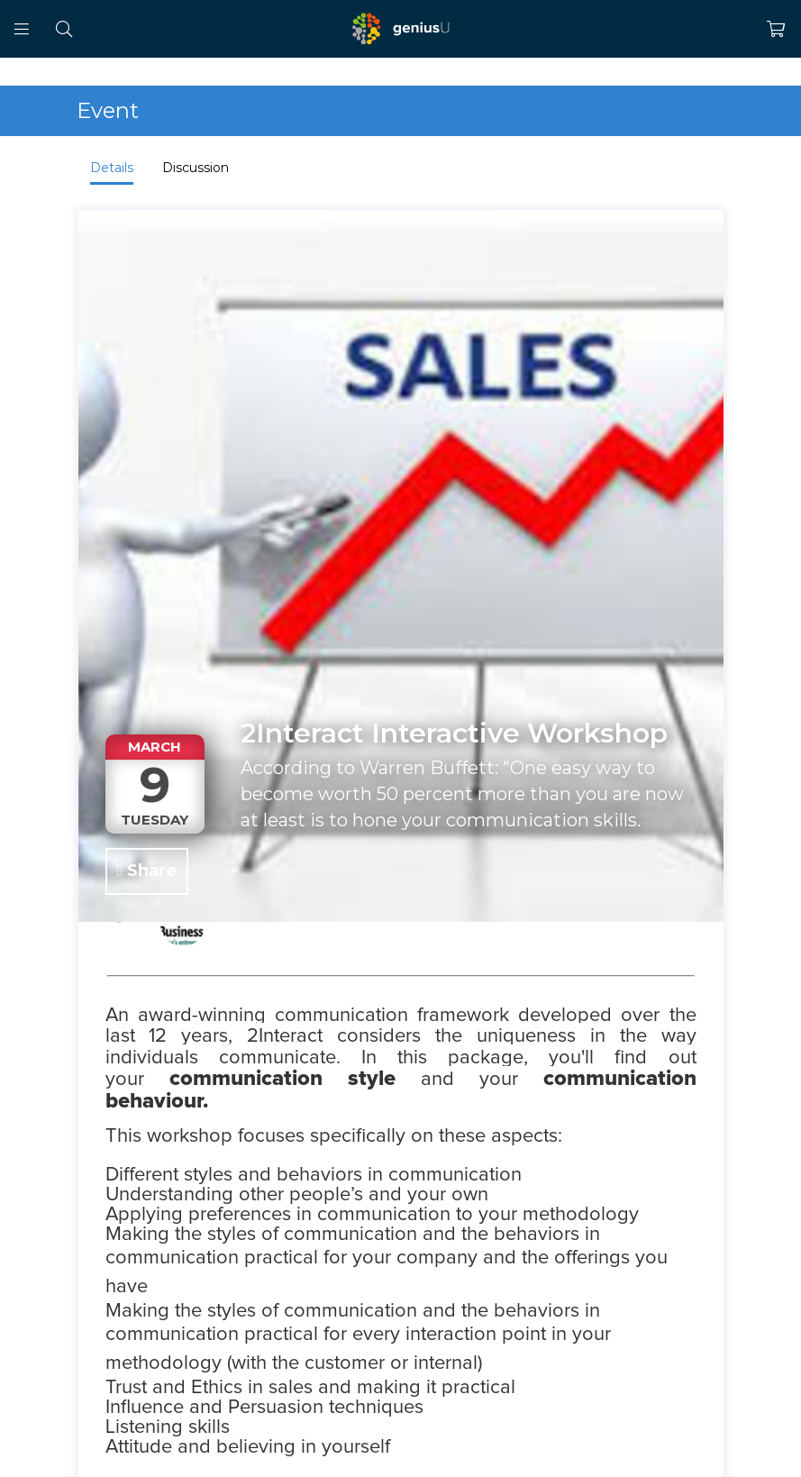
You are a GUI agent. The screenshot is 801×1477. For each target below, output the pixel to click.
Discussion (195, 168)
